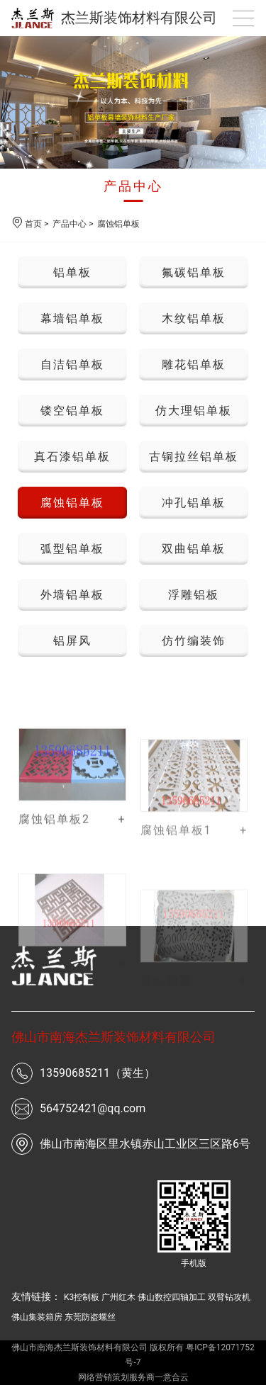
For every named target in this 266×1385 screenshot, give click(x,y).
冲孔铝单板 (194, 502)
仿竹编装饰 (194, 641)
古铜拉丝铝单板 (193, 456)
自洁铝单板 (72, 364)
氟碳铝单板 (194, 272)
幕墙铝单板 (72, 318)
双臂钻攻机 (229, 1297)
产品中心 (133, 186)
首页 (33, 224)
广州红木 (118, 1297)
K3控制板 (81, 1297)
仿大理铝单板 (193, 410)
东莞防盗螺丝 (90, 1317)
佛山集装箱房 (36, 1317)
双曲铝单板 (194, 548)
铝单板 (72, 272)
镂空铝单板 (72, 410)
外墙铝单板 (72, 594)
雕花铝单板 (194, 364)
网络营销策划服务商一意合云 (133, 1377)
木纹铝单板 (194, 318)
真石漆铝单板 (72, 456)
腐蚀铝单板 (118, 224)
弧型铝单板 (72, 548)
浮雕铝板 (193, 594)
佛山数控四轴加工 (172, 1297)
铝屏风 (72, 641)
